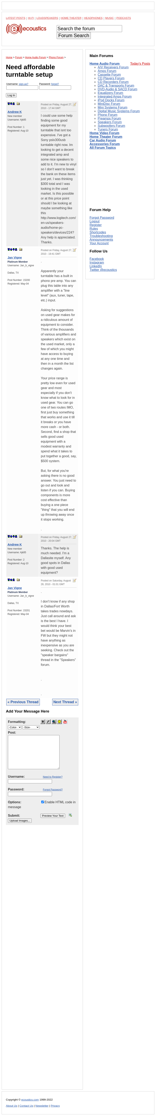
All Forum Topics (103, 147)
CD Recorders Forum (113, 82)
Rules (94, 228)
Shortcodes (98, 232)
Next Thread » (65, 702)
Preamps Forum (109, 118)
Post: (12, 732)
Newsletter (41, 1105)
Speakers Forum (110, 122)
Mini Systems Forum (112, 107)
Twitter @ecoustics (103, 270)
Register (96, 225)
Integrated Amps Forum (115, 96)
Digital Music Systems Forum (119, 111)
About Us (11, 1105)
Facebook (97, 259)
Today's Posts (140, 63)
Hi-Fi (31, 17)
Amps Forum (107, 71)
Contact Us (26, 1105)
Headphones (93, 17)
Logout (95, 221)
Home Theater (71, 17)
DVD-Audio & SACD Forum (117, 89)
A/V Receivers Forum (113, 67)
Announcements (101, 239)
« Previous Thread (23, 702)
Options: (14, 802)
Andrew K (15, 111)
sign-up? (23, 84)
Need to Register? (53, 776)
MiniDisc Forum (109, 104)
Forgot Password (102, 217)
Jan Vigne (15, 257)
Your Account (99, 243)
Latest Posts (15, 17)
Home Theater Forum (106, 136)
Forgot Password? (53, 789)
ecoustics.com (30, 1099)
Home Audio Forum (105, 63)
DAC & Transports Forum (116, 85)
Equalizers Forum (110, 93)
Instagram (97, 262)
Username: (22, 86)
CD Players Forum (111, 78)
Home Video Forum (104, 133)
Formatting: (17, 722)
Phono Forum (107, 114)
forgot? (55, 84)
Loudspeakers (47, 17)
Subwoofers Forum (111, 125)
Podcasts (123, 17)
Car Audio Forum (103, 140)
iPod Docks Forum (111, 100)
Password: (55, 86)
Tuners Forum (108, 129)
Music (109, 17)
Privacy (55, 1105)
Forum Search (73, 35)
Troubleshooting (101, 236)
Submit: (14, 815)
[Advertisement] (42, 960)
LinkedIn (96, 266)
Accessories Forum (105, 144)
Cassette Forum (109, 74)
